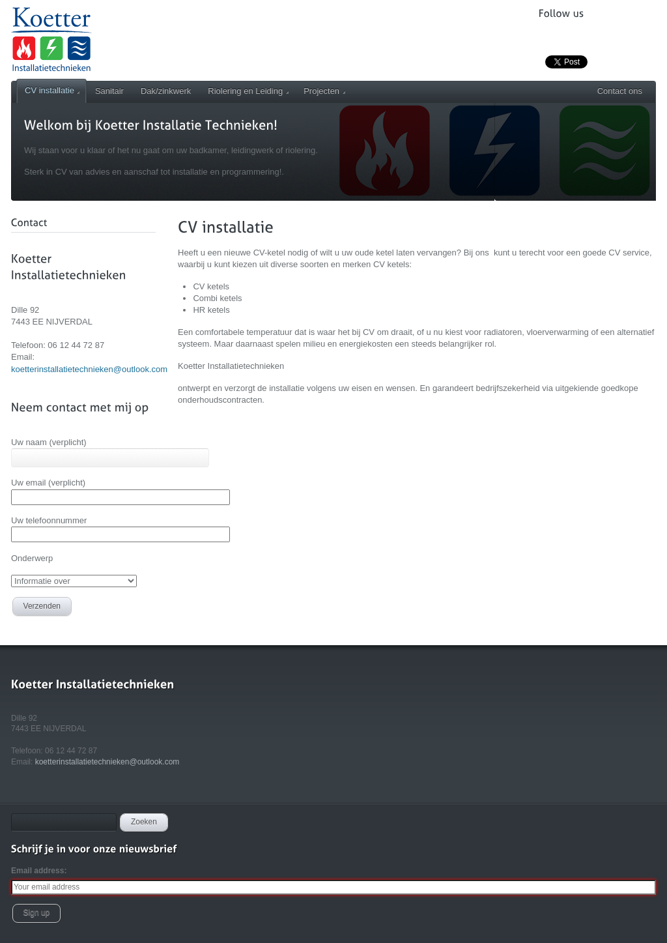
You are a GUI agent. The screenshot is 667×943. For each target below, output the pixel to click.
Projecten (324, 91)
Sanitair (109, 91)
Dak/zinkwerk (166, 91)
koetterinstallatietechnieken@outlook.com (89, 369)
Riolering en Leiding (248, 91)
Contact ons (619, 91)
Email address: (38, 870)
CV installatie (52, 90)
